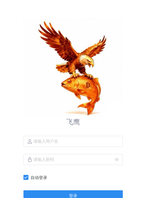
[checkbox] (36, 177)
